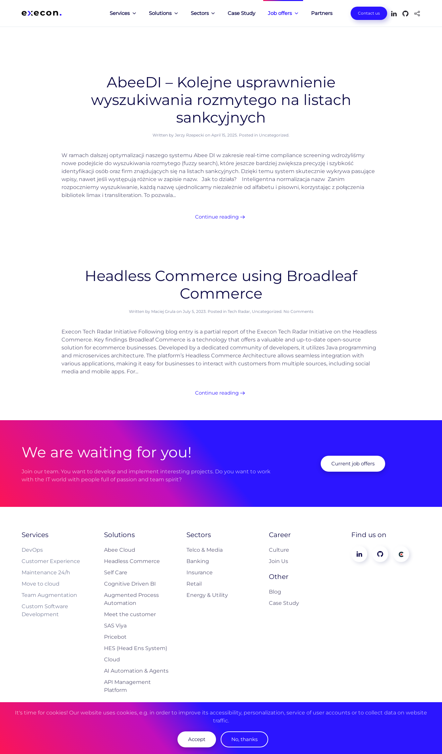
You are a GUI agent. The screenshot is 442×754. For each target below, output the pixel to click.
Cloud (112, 659)
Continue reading (217, 217)
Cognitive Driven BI (130, 584)
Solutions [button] (163, 13)
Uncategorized (273, 135)
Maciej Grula (163, 311)
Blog (275, 592)
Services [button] (123, 13)
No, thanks (244, 739)
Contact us (369, 13)
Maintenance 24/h (46, 572)
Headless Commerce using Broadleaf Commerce (221, 284)
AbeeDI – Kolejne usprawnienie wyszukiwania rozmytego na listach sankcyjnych (221, 99)
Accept (196, 739)
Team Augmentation (49, 595)
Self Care (115, 572)
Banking (197, 561)
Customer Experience (51, 561)
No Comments (298, 311)
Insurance (199, 572)
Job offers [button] (283, 13)
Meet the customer (130, 614)
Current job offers (353, 463)
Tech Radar (239, 311)
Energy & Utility (207, 595)
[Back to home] (41, 13)
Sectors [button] (203, 13)
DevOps (32, 550)
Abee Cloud (119, 550)
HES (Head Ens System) (135, 648)
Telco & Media (204, 550)
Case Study (241, 13)
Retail (194, 584)
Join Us (278, 561)
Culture (279, 550)
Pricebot (115, 637)
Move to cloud (40, 584)
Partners (321, 13)
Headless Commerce (132, 561)
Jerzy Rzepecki (189, 135)
